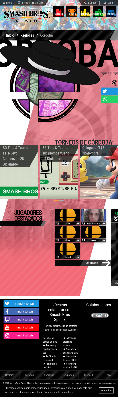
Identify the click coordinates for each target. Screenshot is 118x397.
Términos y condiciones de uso (50, 349)
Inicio (10, 35)
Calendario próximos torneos (69, 342)
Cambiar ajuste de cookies (58, 392)
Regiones (27, 35)
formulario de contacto (66, 325)
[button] (74, 392)
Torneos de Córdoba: (84, 142)
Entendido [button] (106, 390)
